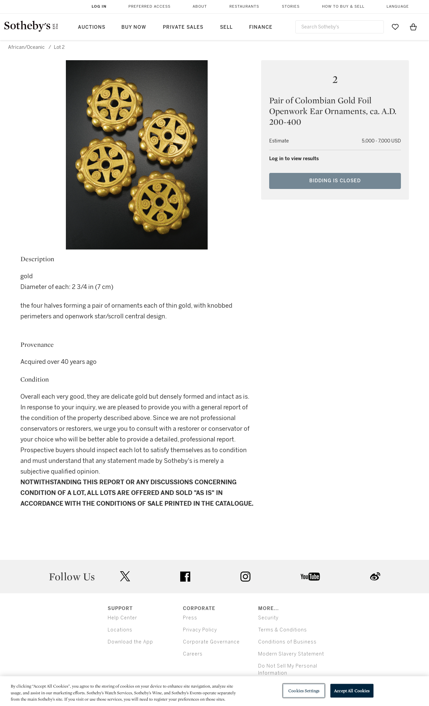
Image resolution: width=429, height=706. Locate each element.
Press (190, 618)
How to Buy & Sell (343, 6)
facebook (185, 577)
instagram (245, 577)
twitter (125, 576)
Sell (226, 27)
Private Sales (183, 27)
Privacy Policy (200, 630)
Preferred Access (149, 6)
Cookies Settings (303, 690)
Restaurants (244, 6)
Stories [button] (291, 6)
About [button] (200, 6)
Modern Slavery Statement (291, 654)
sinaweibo (375, 576)
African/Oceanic (26, 47)
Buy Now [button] (133, 27)
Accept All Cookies (351, 690)
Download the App (130, 642)
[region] (214, 691)
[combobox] (339, 26)
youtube (310, 577)
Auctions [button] (91, 27)
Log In (99, 6)
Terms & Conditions (282, 630)
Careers (193, 654)
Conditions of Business (287, 642)
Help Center (122, 618)
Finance (261, 27)
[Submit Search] (376, 26)
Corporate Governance (211, 642)
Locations (120, 630)
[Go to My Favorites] (395, 26)
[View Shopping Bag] (413, 26)
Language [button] (398, 6)
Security (268, 618)
